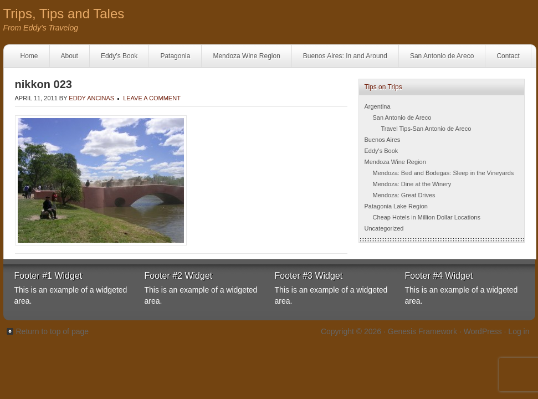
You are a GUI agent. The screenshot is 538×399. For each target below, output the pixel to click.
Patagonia (175, 56)
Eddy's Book (381, 150)
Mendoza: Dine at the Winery (412, 184)
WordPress (483, 331)
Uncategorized (384, 228)
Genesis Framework (422, 331)
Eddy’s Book (119, 56)
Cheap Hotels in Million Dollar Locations (426, 217)
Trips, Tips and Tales (64, 13)
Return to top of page (52, 331)
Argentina (378, 106)
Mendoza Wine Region (246, 56)
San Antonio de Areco (442, 56)
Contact (507, 56)
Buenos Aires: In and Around (345, 56)
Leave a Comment (152, 98)
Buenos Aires (383, 139)
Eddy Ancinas (91, 98)
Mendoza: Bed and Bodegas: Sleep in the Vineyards (443, 173)
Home (29, 56)
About (69, 56)
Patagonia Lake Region (396, 206)
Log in (518, 331)
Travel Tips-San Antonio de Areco (426, 128)
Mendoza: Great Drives (404, 195)
